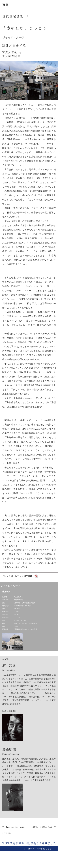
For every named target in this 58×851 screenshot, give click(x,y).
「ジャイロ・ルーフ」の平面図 (17, 576)
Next (42, 827)
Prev (15, 827)
